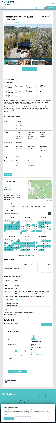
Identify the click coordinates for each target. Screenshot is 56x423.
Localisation (18, 74)
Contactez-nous (22, 397)
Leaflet (40, 198)
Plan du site (21, 395)
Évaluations (47, 74)
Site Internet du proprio (37, 353)
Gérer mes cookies (22, 403)
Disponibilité (28, 74)
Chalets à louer (48, 395)
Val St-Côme (18, 193)
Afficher (38, 350)
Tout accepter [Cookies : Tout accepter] (8, 418)
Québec (10, 185)
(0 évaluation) (16, 22)
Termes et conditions (23, 399)
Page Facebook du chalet (38, 354)
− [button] (30, 184)
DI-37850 (28, 13)
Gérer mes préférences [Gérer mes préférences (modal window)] (23, 418)
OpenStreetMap (45, 198)
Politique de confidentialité (24, 401)
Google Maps (49, 200)
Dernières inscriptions (49, 399)
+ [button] (30, 182)
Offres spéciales (48, 401)
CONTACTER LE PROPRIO (29, 69)
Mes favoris (47, 403)
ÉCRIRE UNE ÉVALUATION (46, 324)
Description (9, 74)
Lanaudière (10, 187)
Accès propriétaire (36, 397)
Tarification (37, 74)
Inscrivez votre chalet (37, 395)
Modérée (17, 299)
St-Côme (9, 189)
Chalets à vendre (48, 397)
